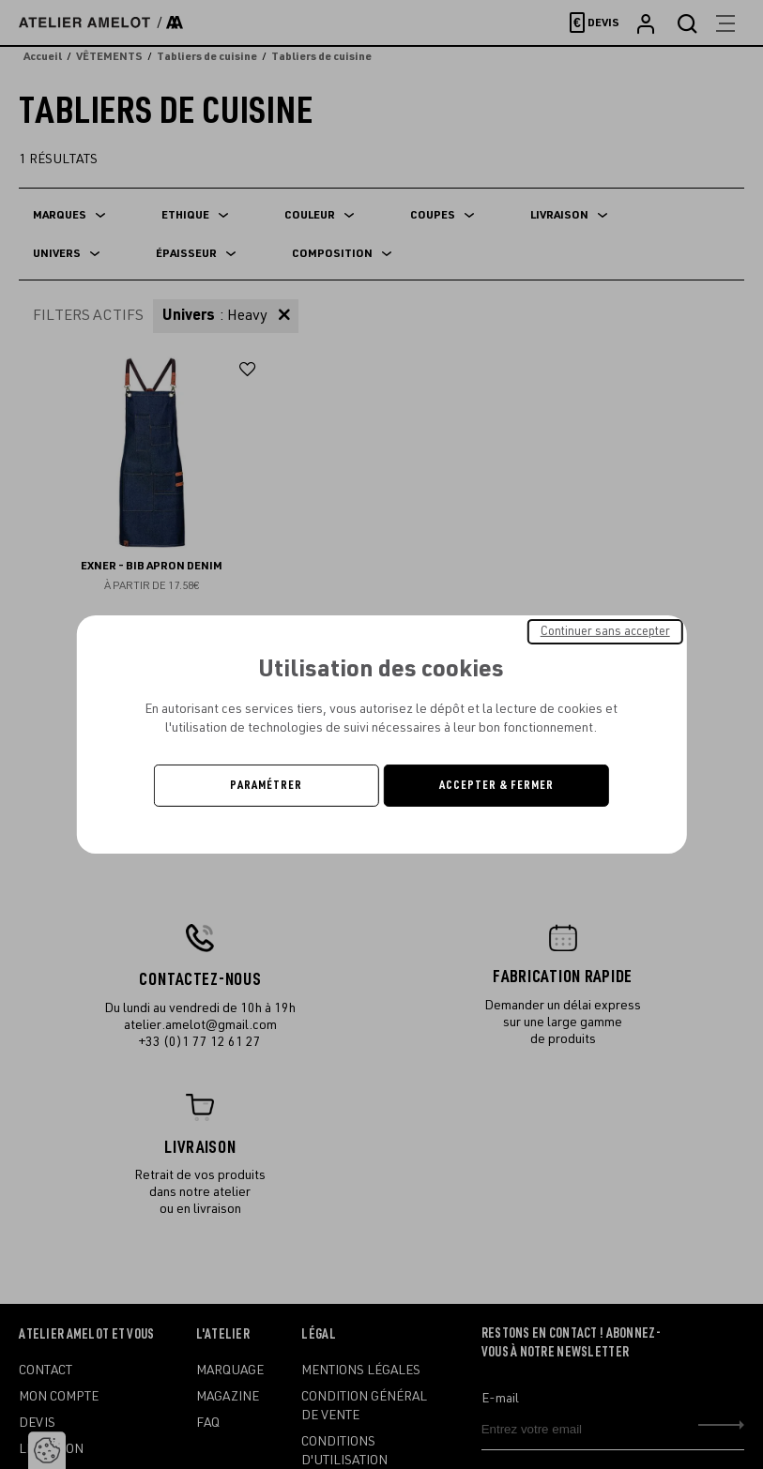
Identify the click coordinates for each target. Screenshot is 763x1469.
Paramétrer (266, 785)
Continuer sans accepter (605, 631)
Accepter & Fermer (496, 785)
